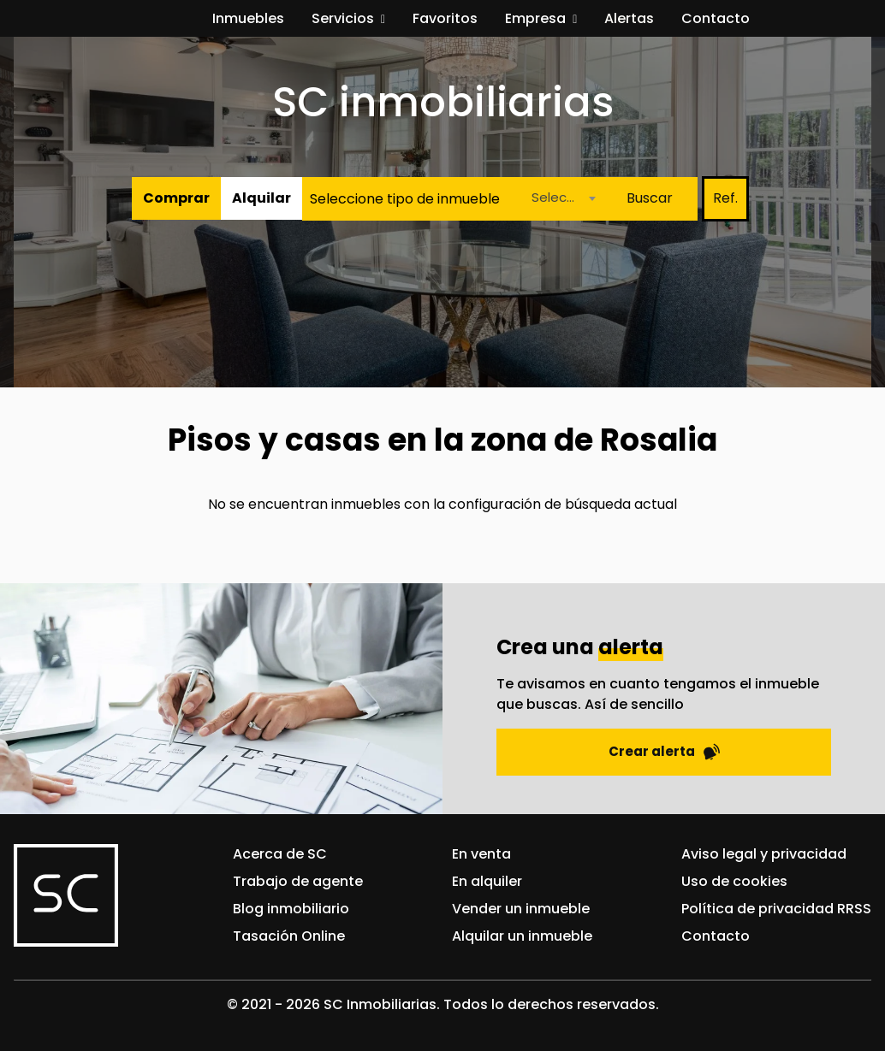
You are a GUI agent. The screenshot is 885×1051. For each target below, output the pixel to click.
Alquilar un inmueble (522, 936)
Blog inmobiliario (291, 908)
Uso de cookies (734, 881)
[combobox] (559, 199)
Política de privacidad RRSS (776, 908)
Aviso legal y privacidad (763, 854)
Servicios (343, 18)
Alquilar (261, 198)
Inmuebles (248, 18)
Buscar (650, 198)
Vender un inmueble (521, 908)
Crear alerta (664, 751)
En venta (481, 854)
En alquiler (487, 881)
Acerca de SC (280, 854)
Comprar (176, 198)
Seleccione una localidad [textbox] (562, 197)
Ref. (725, 198)
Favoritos (445, 18)
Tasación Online (289, 936)
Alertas (629, 18)
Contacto (715, 18)
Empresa (535, 18)
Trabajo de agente (298, 881)
